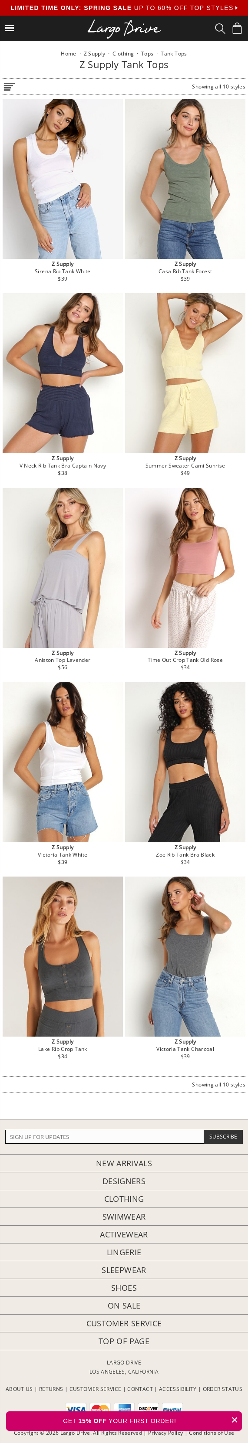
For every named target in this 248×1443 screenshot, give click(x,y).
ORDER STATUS (222, 1389)
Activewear (124, 1234)
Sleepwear (124, 1270)
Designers (124, 1181)
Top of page (124, 1341)
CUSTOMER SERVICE (95, 1389)
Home (68, 53)
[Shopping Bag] (237, 28)
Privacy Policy (165, 1432)
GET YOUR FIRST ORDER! (152, 1420)
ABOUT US (19, 1389)
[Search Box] (220, 28)
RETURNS (51, 1389)
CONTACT (140, 1389)
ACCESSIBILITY (178, 1389)
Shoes (124, 1288)
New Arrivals (124, 1163)
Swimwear (124, 1216)
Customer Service (124, 1323)
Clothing (124, 1199)
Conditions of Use (211, 1432)
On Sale (124, 1305)
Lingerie (124, 1252)
